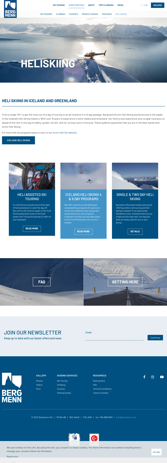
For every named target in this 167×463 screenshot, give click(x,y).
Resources (99, 375)
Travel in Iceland (100, 393)
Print (38, 388)
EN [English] (142, 5)
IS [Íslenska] (146, 5)
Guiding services (67, 375)
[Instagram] (153, 377)
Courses (61, 388)
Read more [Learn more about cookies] (12, 456)
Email (88, 332)
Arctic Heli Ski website (65, 132)
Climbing (61, 384)
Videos (39, 384)
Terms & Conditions (102, 388)
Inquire (157, 5)
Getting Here (99, 380)
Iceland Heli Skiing (18, 140)
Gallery (41, 375)
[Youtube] (161, 377)
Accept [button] (156, 452)
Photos (39, 380)
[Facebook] (144, 377)
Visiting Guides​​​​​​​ (64, 393)
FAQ (95, 384)
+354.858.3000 (105, 417)
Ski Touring (62, 380)
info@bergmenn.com (126, 417)
